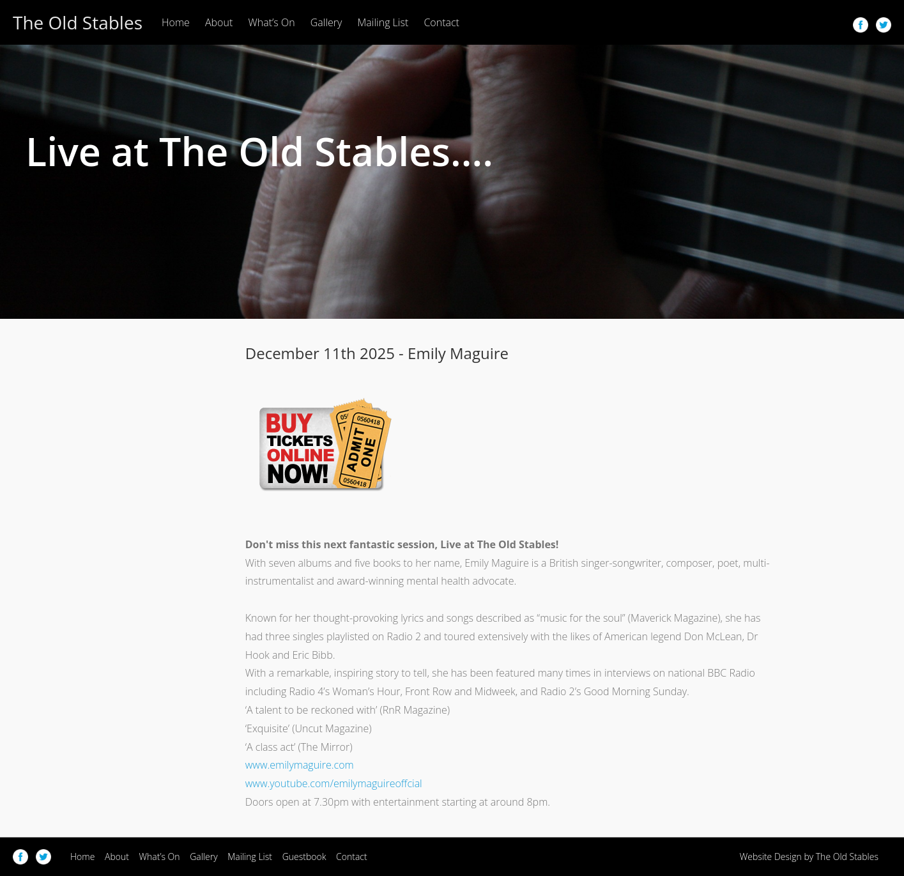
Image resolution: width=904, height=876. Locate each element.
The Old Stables (77, 22)
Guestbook (304, 856)
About (219, 22)
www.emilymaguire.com (299, 765)
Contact (441, 22)
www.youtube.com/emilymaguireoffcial (333, 783)
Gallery (326, 22)
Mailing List (383, 22)
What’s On (271, 22)
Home (176, 22)
